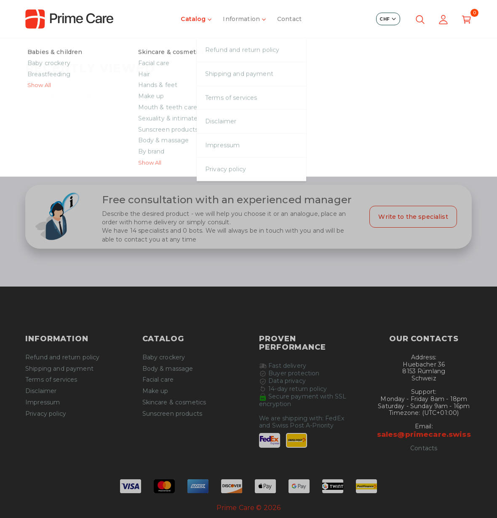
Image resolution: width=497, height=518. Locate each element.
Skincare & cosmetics (174, 402)
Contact (289, 19)
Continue (248, 157)
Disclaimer (40, 391)
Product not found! (86, 49)
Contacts (423, 448)
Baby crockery (163, 357)
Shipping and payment (59, 368)
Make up (155, 391)
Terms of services (51, 379)
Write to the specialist (413, 216)
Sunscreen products (172, 413)
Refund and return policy (62, 357)
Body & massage (167, 368)
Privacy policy (45, 413)
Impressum (42, 402)
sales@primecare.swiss (424, 434)
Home (35, 49)
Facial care (158, 379)
